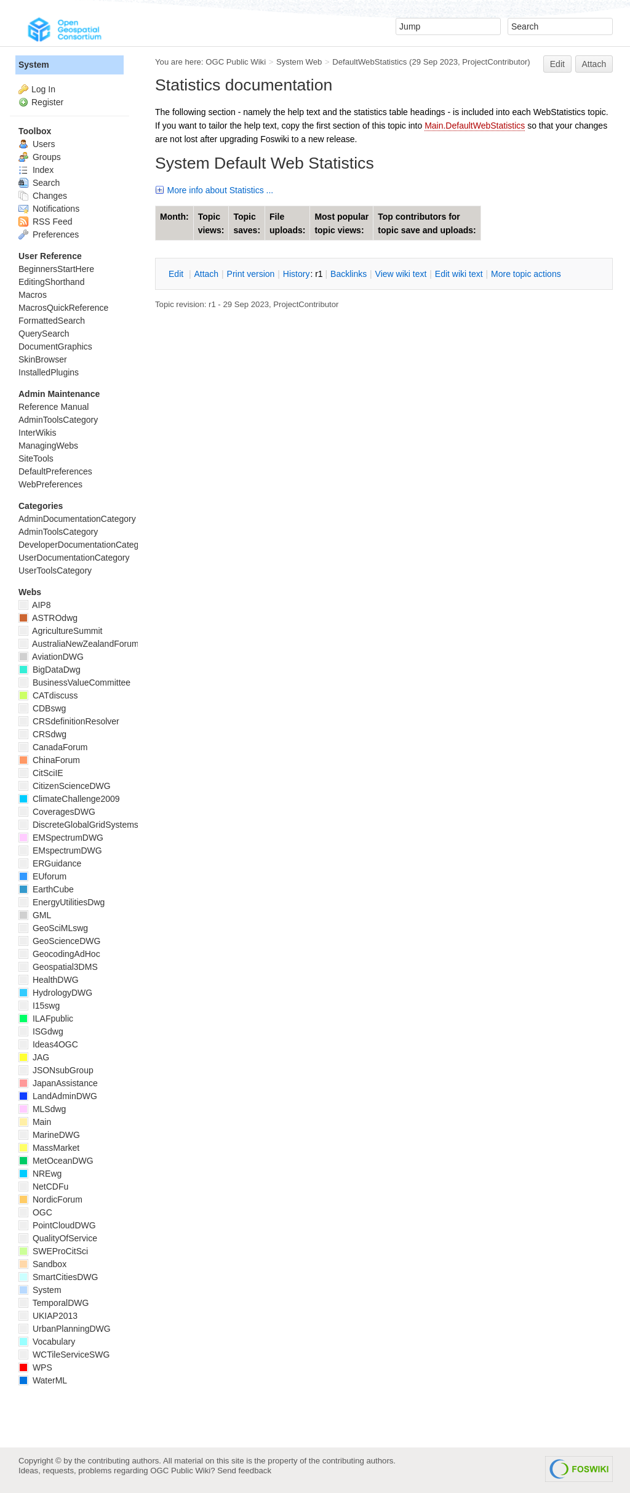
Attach (594, 64)
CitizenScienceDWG (64, 786)
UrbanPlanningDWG (64, 1329)
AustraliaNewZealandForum (78, 644)
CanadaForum (52, 747)
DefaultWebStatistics (369, 61)
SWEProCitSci (53, 1251)
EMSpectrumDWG (60, 838)
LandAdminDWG (57, 1096)
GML (34, 915)
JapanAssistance (58, 1083)
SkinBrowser (42, 359)
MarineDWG (49, 1135)
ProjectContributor (494, 61)
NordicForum (50, 1199)
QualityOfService (57, 1238)
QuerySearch (43, 333)
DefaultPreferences (55, 471)
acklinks (348, 274)
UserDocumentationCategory (74, 557)
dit (177, 274)
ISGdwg (40, 1031)
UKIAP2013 (48, 1316)
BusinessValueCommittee (74, 682)
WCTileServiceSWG (64, 1354)
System (33, 65)
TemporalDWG (53, 1303)
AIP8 (34, 605)
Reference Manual (53, 407)
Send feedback (244, 1470)
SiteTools (36, 458)
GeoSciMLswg (53, 928)
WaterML (42, 1380)
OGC (35, 1212)
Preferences (48, 234)
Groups (39, 157)
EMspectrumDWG (60, 850)
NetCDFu (43, 1186)
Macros (32, 295)
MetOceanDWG (56, 1161)
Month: (174, 217)
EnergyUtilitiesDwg (61, 902)
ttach (206, 274)
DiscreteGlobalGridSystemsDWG (88, 825)
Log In (43, 89)
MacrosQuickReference (63, 308)
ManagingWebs (48, 445)
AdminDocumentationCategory (77, 519)
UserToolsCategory (55, 570)
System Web (299, 61)
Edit (557, 64)
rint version (251, 274)
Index (36, 170)
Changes (42, 196)
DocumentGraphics (55, 346)
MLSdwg (42, 1109)
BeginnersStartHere (56, 269)
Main (34, 1122)
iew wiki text (401, 274)
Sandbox (42, 1264)
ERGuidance (49, 863)
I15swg (39, 1006)
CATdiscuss (48, 695)
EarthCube (46, 889)
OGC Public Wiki (235, 61)
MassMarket (48, 1148)
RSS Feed (45, 221)
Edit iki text (459, 274)
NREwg (40, 1174)
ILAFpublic (45, 1018)
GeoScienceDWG (59, 941)
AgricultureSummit (60, 631)
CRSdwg (42, 734)
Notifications (48, 209)
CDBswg (42, 708)
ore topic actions (526, 274)
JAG (33, 1057)
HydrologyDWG (55, 993)
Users (36, 144)
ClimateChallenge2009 (69, 799)
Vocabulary (46, 1342)
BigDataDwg (49, 669)
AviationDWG (51, 657)
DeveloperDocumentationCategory (84, 545)
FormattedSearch (51, 321)
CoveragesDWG (56, 812)
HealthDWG (48, 980)
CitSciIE (40, 773)
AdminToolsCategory (58, 420)
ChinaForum (49, 760)
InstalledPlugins (48, 372)
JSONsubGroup (56, 1070)
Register (47, 102)
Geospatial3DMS (58, 967)
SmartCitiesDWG (58, 1277)
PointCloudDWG (57, 1225)
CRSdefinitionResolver (68, 721)
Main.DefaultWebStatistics (475, 125)
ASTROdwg (48, 618)
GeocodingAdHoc (59, 954)
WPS (35, 1367)
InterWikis (37, 433)
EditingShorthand (51, 282)
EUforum (42, 876)
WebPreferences (50, 484)
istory (296, 274)
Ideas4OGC (48, 1044)
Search (39, 183)
